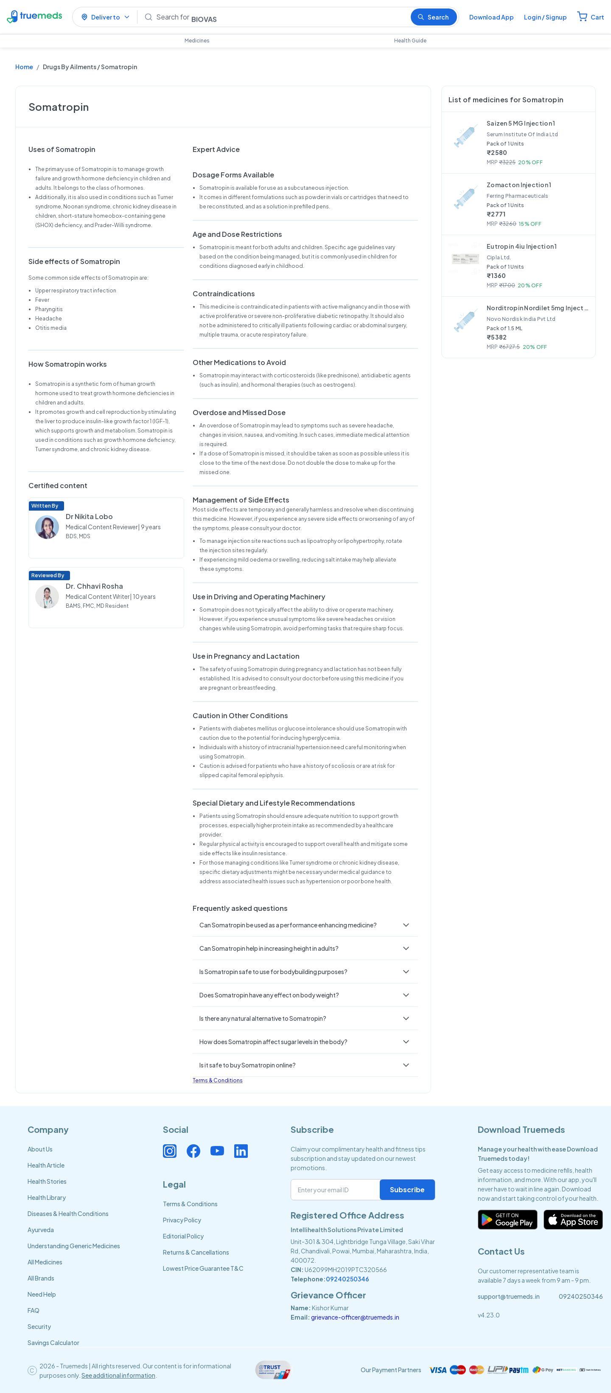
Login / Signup (545, 17)
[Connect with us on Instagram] (170, 1151)
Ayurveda (41, 1229)
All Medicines (45, 1262)
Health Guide (410, 40)
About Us (40, 1149)
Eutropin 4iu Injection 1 (522, 246)
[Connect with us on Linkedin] (241, 1151)
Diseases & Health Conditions (68, 1213)
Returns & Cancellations (196, 1252)
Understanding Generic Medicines (74, 1246)
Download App (491, 17)
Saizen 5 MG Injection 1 (521, 123)
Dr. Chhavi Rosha (94, 585)
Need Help (42, 1294)
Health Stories (47, 1181)
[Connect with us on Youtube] (217, 1151)
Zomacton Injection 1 (519, 184)
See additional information (118, 1375)
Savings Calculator (53, 1342)
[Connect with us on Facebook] (193, 1151)
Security (39, 1326)
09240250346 (347, 1279)
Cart (597, 17)
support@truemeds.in (509, 1296)
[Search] (280, 17)
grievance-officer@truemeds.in (355, 1317)
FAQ (33, 1310)
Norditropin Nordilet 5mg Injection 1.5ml (538, 308)
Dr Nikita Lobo (89, 516)
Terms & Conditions (218, 1080)
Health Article (46, 1165)
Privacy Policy (182, 1220)
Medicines (197, 40)
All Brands (41, 1278)
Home (24, 66)
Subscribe (407, 1189)
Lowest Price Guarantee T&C (203, 1268)
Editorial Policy (183, 1236)
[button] (305, 924)
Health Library (47, 1197)
